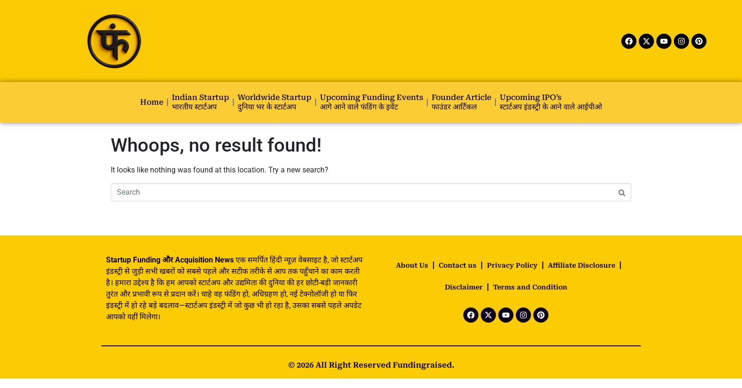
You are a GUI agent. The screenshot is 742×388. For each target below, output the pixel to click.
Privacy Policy (512, 265)
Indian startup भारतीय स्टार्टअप (200, 102)
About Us (412, 265)
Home (151, 102)
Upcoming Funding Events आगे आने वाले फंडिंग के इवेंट (371, 102)
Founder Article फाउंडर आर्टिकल (461, 102)
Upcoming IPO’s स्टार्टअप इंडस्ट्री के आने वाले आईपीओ (551, 102)
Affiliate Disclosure (581, 265)
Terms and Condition (530, 287)
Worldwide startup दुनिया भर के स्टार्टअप (274, 102)
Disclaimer (464, 287)
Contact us (458, 265)
